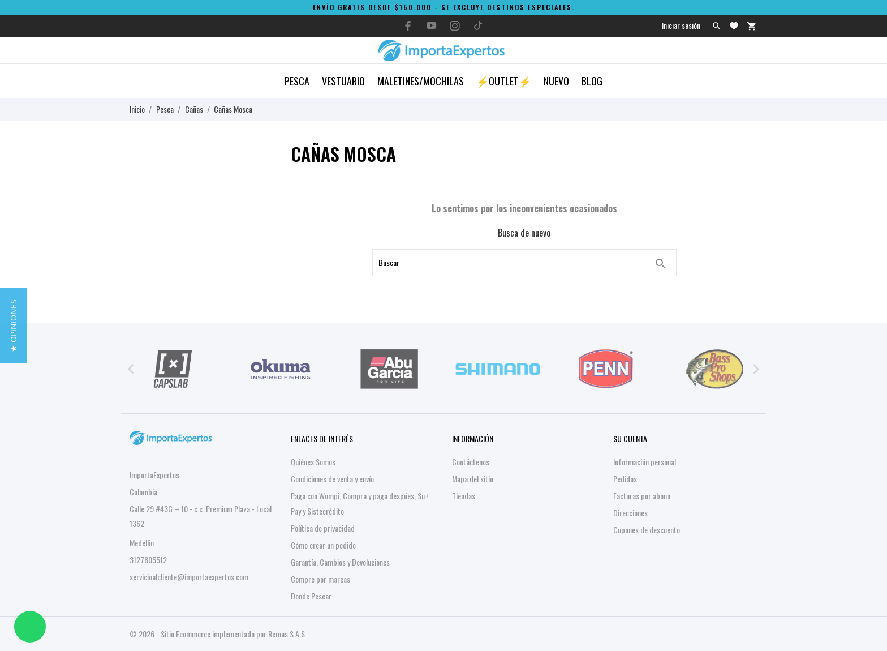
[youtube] (431, 25)
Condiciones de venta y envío (332, 479)
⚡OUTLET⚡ (503, 81)
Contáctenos (470, 462)
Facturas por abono (641, 496)
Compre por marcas (320, 579)
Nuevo (556, 81)
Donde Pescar (311, 596)
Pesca (297, 81)
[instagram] (454, 26)
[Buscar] (661, 263)
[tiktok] (478, 25)
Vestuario (343, 81)
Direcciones (630, 513)
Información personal (644, 462)
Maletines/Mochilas (420, 81)
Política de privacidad (323, 528)
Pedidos (625, 479)
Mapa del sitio (472, 479)
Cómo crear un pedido (323, 545)
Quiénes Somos (313, 462)
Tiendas (463, 496)
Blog (592, 81)
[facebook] (408, 26)
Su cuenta (630, 438)
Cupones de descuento (646, 530)
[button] (13, 325)
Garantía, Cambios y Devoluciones (340, 562)
